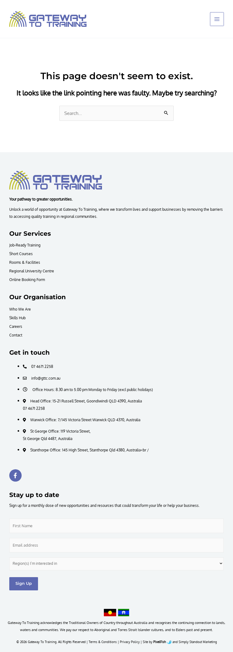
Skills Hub (17, 317)
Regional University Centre (31, 270)
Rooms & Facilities (24, 262)
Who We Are (20, 309)
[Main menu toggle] (217, 19)
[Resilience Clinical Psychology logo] (55, 180)
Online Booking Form (27, 279)
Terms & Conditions (103, 642)
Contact (15, 334)
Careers (15, 326)
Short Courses (21, 253)
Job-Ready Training (24, 244)
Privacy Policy (130, 642)
